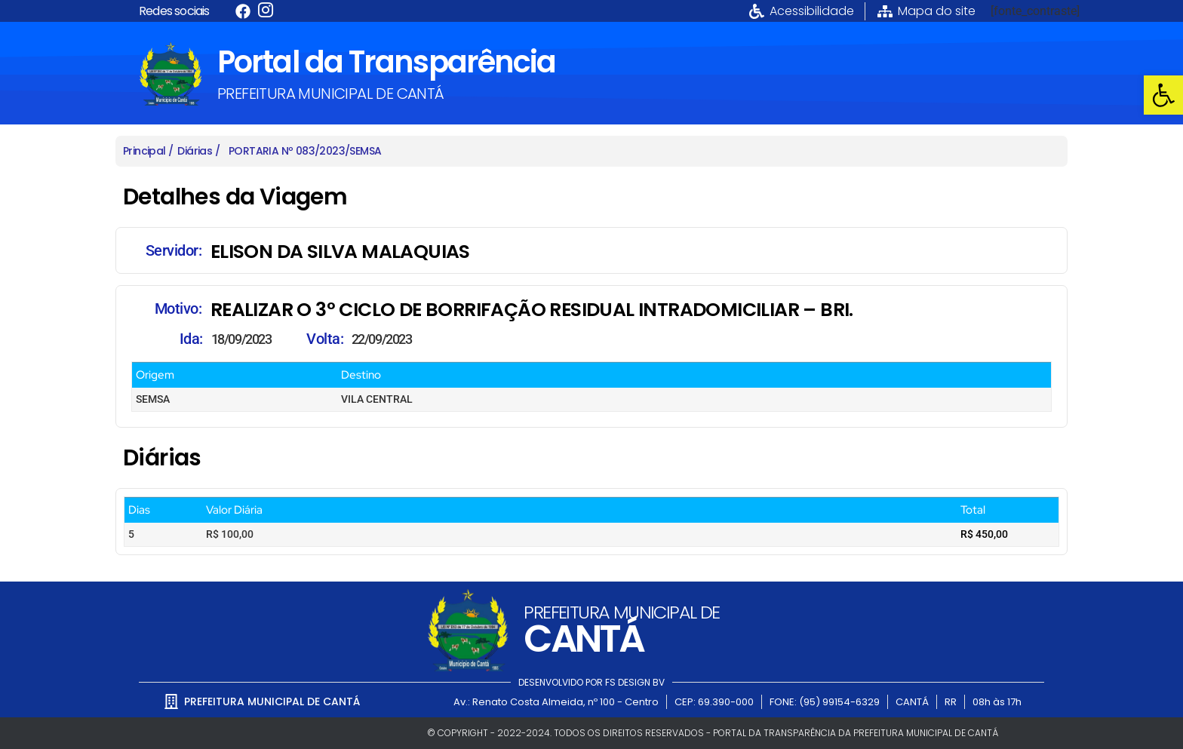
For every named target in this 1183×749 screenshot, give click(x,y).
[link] (1163, 95)
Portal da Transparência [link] (386, 62)
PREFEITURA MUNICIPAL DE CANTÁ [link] (330, 93)
